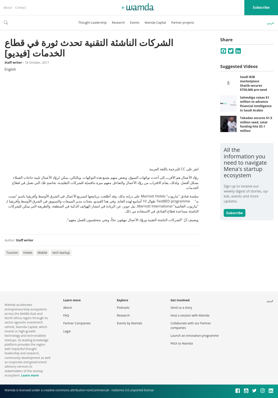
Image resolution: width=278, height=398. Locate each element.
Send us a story (181, 307)
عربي (271, 22)
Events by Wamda (129, 323)
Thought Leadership (92, 22)
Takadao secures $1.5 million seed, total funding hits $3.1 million (256, 124)
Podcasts (123, 307)
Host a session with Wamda (189, 315)
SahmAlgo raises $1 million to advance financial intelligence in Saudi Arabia (256, 103)
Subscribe (261, 7)
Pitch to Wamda (181, 343)
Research (118, 22)
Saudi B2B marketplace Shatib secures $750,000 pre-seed (253, 83)
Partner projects (182, 22)
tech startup (61, 252)
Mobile (42, 252)
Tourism (12, 252)
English (10, 69)
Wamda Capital (155, 22)
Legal (67, 331)
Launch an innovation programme (194, 335)
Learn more (30, 375)
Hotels (27, 252)
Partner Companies (77, 323)
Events (134, 22)
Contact (20, 7)
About (7, 7)
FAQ (66, 315)
